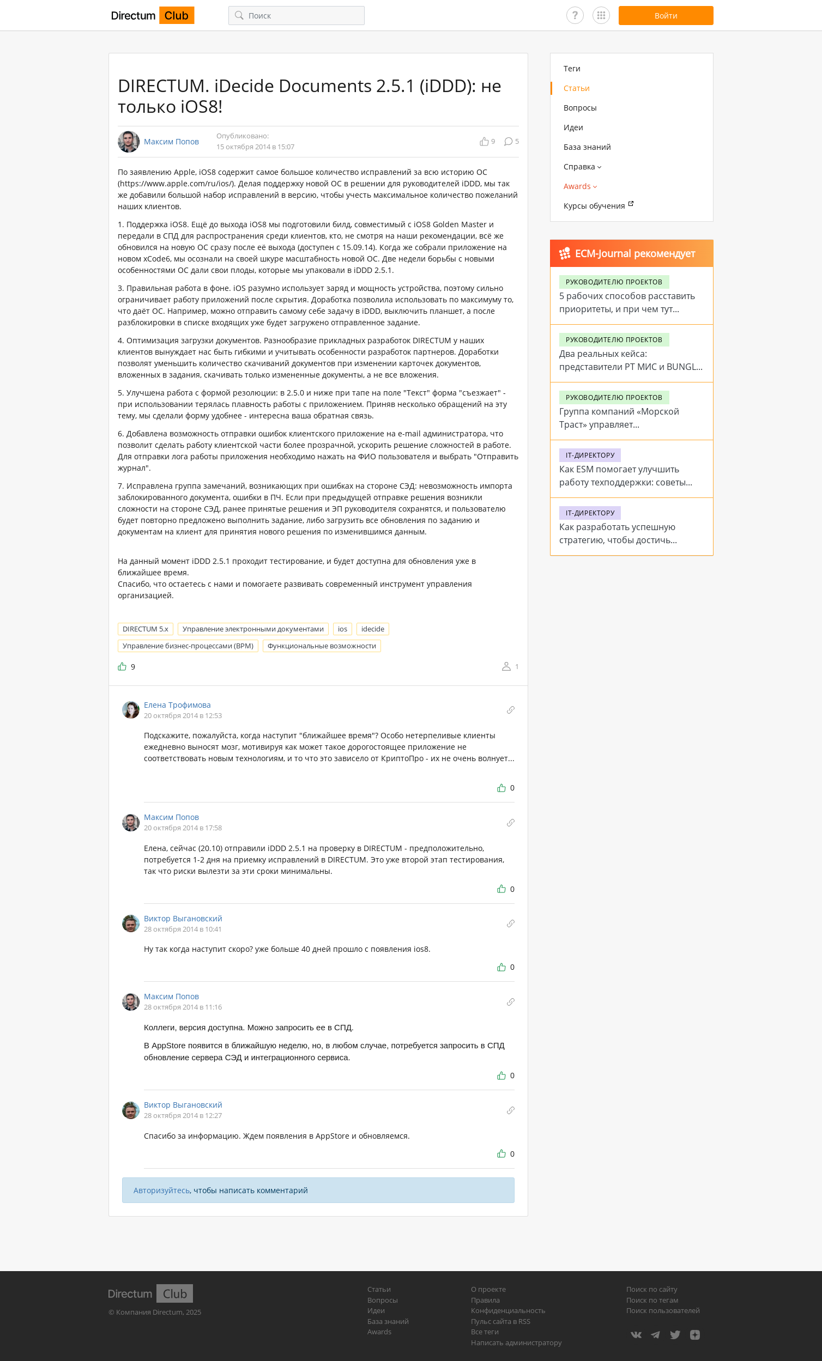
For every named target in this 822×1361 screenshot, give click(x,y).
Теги (572, 68)
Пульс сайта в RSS (500, 1321)
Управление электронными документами (253, 629)
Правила (485, 1300)
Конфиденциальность (508, 1310)
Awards (379, 1331)
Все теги (485, 1331)
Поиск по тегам (652, 1300)
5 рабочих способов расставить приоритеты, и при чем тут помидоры (627, 309)
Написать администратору (516, 1342)
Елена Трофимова (177, 705)
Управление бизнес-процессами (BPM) (188, 646)
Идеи (573, 127)
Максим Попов (171, 141)
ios (342, 629)
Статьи (577, 88)
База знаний (587, 147)
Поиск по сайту (652, 1289)
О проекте (488, 1289)
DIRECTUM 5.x (145, 629)
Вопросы (580, 107)
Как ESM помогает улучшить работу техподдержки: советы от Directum (622, 482)
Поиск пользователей (663, 1310)
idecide (372, 629)
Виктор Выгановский (183, 918)
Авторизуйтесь (162, 1190)
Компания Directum (149, 1312)
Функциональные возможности (322, 646)
